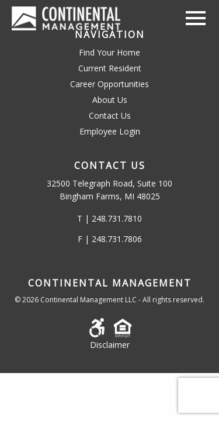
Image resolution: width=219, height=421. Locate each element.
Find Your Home (109, 52)
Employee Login (109, 131)
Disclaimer (110, 344)
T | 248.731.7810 (109, 218)
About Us (109, 99)
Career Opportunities (109, 83)
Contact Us (110, 115)
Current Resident (109, 68)
